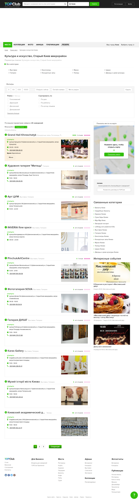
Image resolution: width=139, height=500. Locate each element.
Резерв (65, 45)
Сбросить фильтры (10, 130)
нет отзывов (79, 166)
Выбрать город (126, 45)
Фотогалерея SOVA (18, 289)
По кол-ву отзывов (48, 106)
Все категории (13, 64)
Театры (76, 73)
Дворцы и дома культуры (115, 73)
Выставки (13, 70)
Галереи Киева (100, 233)
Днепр (76, 497)
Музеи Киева (100, 243)
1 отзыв (80, 259)
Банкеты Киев (100, 208)
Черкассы (88, 497)
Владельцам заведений (39, 463)
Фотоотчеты (117, 459)
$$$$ (26, 90)
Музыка (114, 482)
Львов (82, 497)
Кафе (60, 475)
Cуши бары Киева (101, 217)
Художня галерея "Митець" (23, 165)
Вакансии (8, 465)
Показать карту (114, 154)
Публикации (52, 45)
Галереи (13, 73)
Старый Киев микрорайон (45, 142)
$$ (13, 90)
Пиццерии (61, 470)
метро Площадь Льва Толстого (28, 175)
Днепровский (13, 110)
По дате (44, 99)
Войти (130, 4)
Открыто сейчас (42, 90)
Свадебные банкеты (102, 211)
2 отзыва (80, 135)
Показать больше (13, 113)
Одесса (58, 497)
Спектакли (88, 470)
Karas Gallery (14, 351)
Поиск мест (14, 50)
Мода (113, 489)
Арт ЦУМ (12, 196)
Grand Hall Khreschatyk (20, 135)
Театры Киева (100, 246)
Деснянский (13, 106)
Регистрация (118, 4)
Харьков (65, 497)
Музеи (76, 70)
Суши (60, 480)
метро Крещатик (23, 268)
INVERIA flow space (18, 227)
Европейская (16, 153)
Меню (11, 157)
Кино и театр (116, 479)
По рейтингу (45, 103)
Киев (6, 50)
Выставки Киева (101, 230)
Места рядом (74, 90)
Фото (30, 45)
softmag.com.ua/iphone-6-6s (105, 227)
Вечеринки (88, 463)
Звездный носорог (102, 224)
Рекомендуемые (90, 482)
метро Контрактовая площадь (19, 360)
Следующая (55, 447)
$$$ (19, 90)
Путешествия (116, 492)
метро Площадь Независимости (19, 329)
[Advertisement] (69, 25)
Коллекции (19, 45)
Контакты (8, 470)
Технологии (115, 487)
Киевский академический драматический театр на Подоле (25, 412)
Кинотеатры (46, 70)
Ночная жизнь (116, 475)
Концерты (88, 465)
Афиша (39, 45)
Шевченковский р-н (29, 142)
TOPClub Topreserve (37, 465)
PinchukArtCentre (17, 258)
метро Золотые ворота (16, 237)
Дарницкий (12, 103)
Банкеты (61, 473)
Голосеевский (13, 99)
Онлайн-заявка (58, 90)
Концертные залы (48, 73)
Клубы (60, 465)
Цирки (108, 70)
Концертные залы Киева (104, 239)
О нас (6, 462)
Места (8, 45)
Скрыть (128, 90)
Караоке (61, 468)
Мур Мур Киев (100, 220)
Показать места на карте (107, 123)
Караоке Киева (100, 214)
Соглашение (9, 467)
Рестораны (61, 463)
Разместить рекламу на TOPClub (114, 190)
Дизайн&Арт (116, 484)
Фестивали (88, 473)
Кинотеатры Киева (102, 236)
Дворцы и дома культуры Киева (106, 252)
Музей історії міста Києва (22, 381)
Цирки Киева (100, 249)
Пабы (60, 478)
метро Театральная (15, 206)
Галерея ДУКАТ (16, 320)
